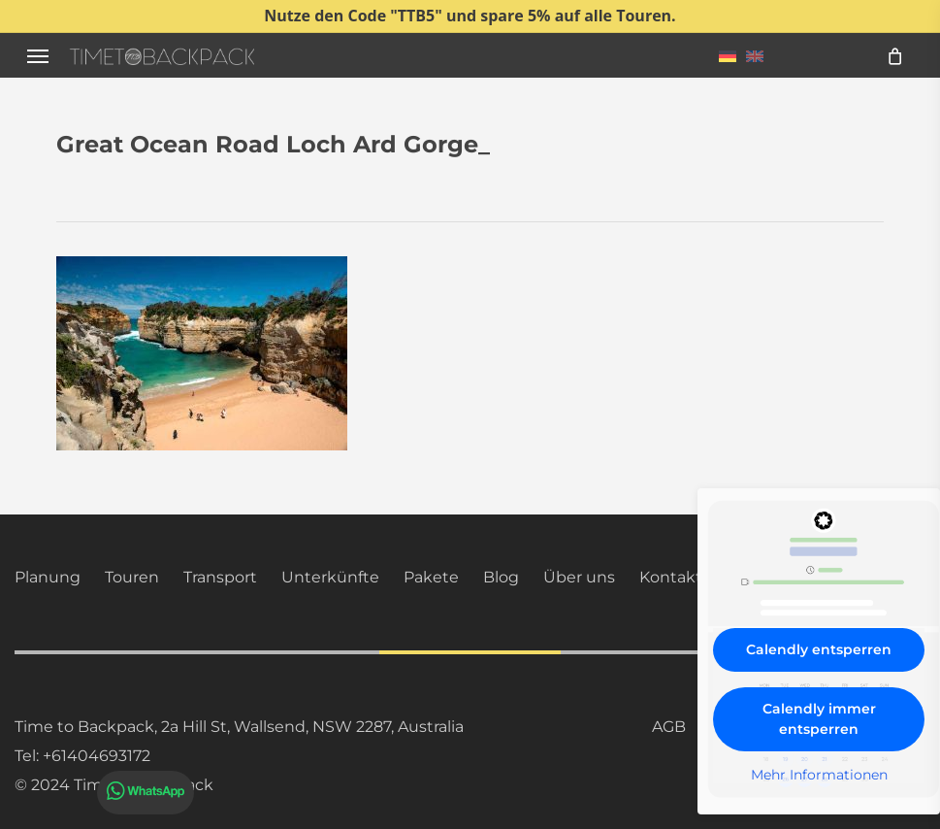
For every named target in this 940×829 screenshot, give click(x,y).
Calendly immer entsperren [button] (819, 719)
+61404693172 (96, 755)
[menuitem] (727, 55)
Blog (501, 577)
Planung (48, 577)
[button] (38, 56)
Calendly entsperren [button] (818, 649)
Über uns (579, 577)
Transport (220, 577)
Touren (132, 577)
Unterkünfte (330, 577)
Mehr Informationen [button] (819, 775)
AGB (669, 726)
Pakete (431, 577)
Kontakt (670, 577)
